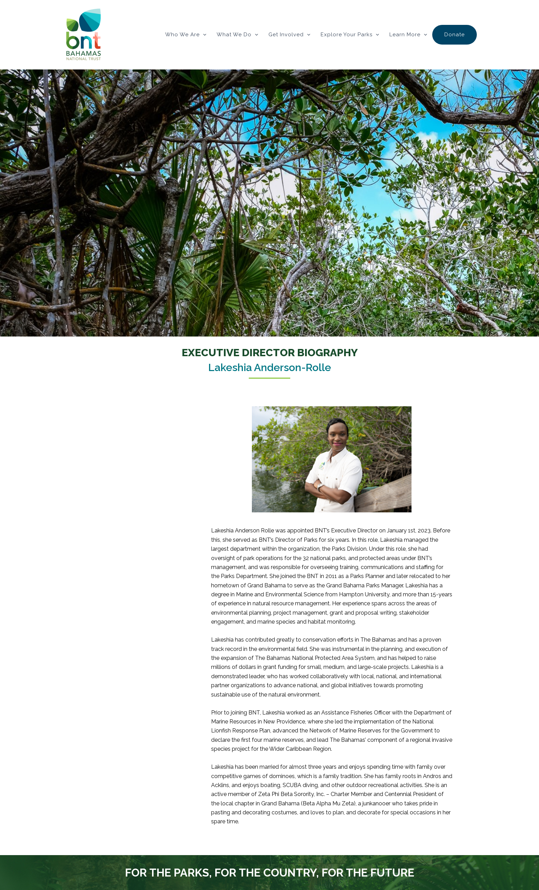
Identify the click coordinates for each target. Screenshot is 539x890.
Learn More (408, 34)
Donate (454, 34)
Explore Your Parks (350, 34)
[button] (203, 34)
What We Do (237, 34)
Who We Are (185, 34)
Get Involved (289, 34)
